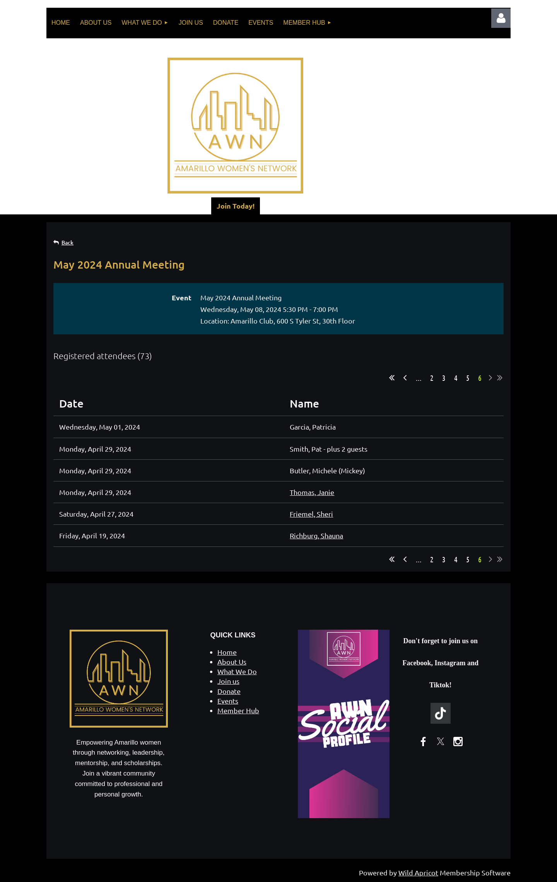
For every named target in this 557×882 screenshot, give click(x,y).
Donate (229, 691)
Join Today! (236, 205)
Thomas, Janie (312, 492)
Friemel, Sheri (311, 514)
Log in (501, 18)
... (418, 377)
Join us (228, 681)
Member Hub (238, 710)
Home (227, 652)
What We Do (237, 671)
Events (227, 701)
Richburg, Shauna (316, 535)
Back (67, 242)
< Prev (405, 377)
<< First (392, 377)
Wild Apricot (418, 872)
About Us (231, 662)
